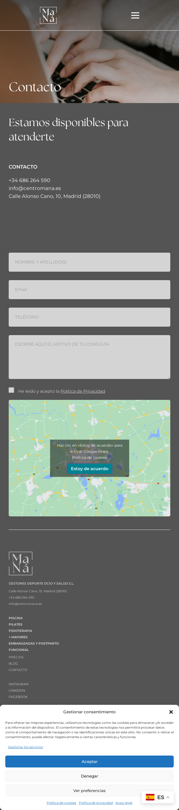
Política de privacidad (96, 803)
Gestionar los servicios (25, 747)
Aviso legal (123, 803)
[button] (171, 712)
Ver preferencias (89, 790)
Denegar (89, 776)
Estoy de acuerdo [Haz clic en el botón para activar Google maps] (89, 468)
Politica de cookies (61, 803)
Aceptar (90, 761)
